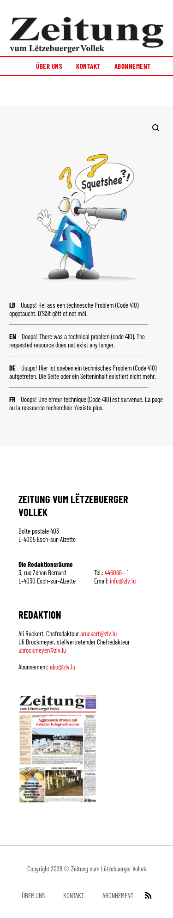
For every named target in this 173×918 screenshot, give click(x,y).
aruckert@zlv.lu (98, 633)
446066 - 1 (117, 572)
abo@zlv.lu (62, 667)
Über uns (49, 66)
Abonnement (132, 66)
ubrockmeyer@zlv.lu (42, 650)
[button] (86, 91)
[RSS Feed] (147, 895)
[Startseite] (86, 35)
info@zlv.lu (123, 581)
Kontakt (88, 66)
